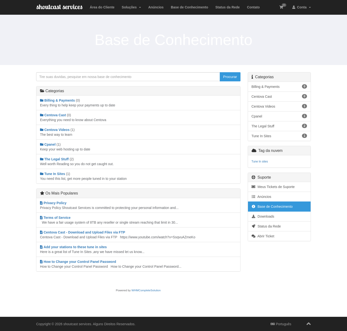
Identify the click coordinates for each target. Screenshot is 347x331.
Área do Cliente (102, 7)
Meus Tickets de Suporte (273, 187)
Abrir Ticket (263, 236)
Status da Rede (227, 7)
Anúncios (156, 7)
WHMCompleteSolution (146, 290)
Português (281, 324)
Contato (253, 7)
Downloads (263, 216)
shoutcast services (59, 6)
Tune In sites (260, 161)
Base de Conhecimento (189, 7)
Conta (301, 7)
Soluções (131, 7)
